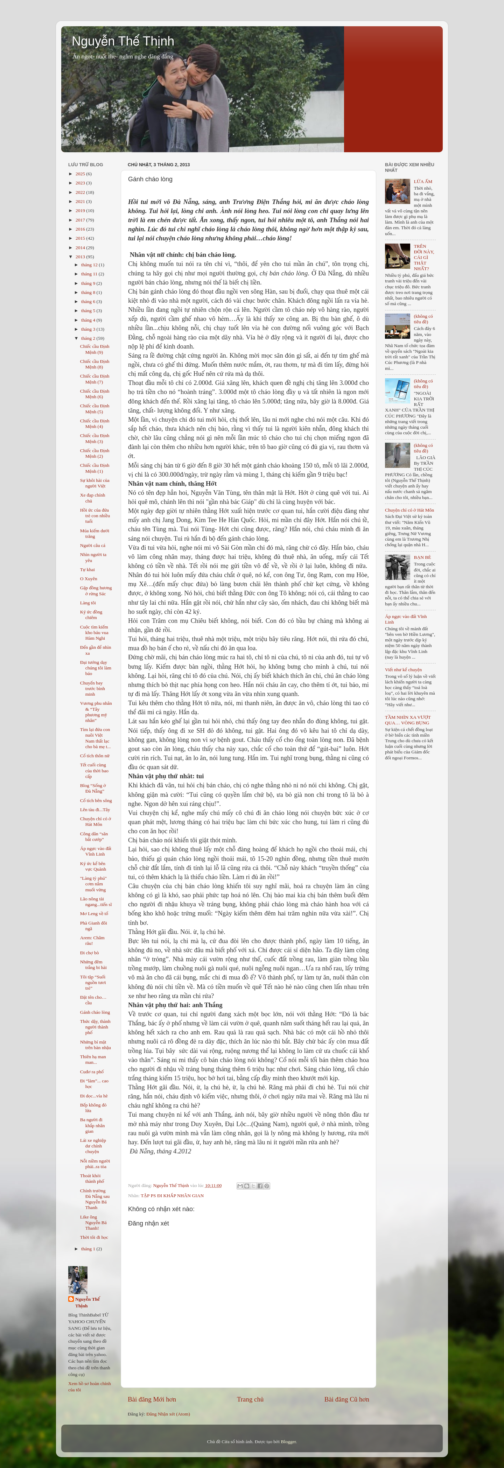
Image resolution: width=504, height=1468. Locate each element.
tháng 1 (89, 1248)
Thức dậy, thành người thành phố (95, 1027)
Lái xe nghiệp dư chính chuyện (93, 1146)
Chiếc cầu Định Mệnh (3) (95, 438)
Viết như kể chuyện (403, 669)
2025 (81, 173)
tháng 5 (89, 310)
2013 (81, 256)
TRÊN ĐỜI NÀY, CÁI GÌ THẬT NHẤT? (424, 258)
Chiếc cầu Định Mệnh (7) (95, 378)
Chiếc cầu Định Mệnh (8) (95, 364)
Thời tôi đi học (94, 1237)
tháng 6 (89, 301)
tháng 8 (89, 292)
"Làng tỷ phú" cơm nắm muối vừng (93, 884)
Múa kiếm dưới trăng (95, 533)
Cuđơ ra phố (92, 1071)
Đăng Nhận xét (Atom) (168, 1414)
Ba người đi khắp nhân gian (92, 1125)
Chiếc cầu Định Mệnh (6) (95, 393)
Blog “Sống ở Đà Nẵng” (93, 788)
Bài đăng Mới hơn (152, 1399)
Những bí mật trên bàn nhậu (95, 1044)
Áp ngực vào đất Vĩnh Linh (95, 851)
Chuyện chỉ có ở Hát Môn (95, 821)
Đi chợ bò (89, 952)
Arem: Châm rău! (92, 940)
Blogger (288, 1441)
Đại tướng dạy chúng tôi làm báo (95, 668)
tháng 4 (89, 320)
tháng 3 (89, 329)
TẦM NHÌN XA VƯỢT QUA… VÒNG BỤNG (407, 720)
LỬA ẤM (423, 181)
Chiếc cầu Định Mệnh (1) (95, 468)
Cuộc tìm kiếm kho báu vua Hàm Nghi (94, 632)
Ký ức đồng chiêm (91, 614)
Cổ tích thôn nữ (95, 755)
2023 (81, 182)
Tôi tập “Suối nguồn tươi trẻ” (93, 982)
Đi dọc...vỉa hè (94, 1095)
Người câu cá (92, 545)
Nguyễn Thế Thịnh (123, 41)
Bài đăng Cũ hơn (346, 1399)
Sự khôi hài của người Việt (95, 483)
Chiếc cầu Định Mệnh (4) (95, 423)
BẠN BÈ (422, 557)
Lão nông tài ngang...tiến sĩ (96, 901)
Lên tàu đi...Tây (95, 809)
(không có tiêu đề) (423, 319)
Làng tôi (88, 602)
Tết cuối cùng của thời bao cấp (94, 770)
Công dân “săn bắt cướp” (94, 836)
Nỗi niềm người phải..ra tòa (95, 1163)
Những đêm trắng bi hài (93, 964)
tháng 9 (89, 283)
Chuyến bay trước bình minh (92, 688)
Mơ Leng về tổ (94, 913)
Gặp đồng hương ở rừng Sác (96, 590)
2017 (81, 220)
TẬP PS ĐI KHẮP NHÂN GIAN (172, 1195)
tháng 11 (90, 273)
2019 (81, 210)
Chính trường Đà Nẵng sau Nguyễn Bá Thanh (95, 1199)
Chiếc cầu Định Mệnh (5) (95, 408)
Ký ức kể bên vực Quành (93, 866)
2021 (81, 201)
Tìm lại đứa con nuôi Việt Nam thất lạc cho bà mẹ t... (95, 738)
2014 (81, 247)
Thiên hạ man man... (93, 1059)
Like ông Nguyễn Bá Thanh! (93, 1222)
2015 (81, 238)
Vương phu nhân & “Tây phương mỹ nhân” (96, 712)
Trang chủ (250, 1399)
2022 (81, 192)
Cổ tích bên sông (96, 800)
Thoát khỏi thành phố (92, 1178)
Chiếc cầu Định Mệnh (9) (95, 349)
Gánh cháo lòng (95, 1012)
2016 (81, 229)
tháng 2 (89, 338)
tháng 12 (90, 264)
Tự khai (87, 569)
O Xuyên (88, 578)
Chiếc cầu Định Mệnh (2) (95, 453)
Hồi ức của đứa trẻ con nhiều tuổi (95, 515)
